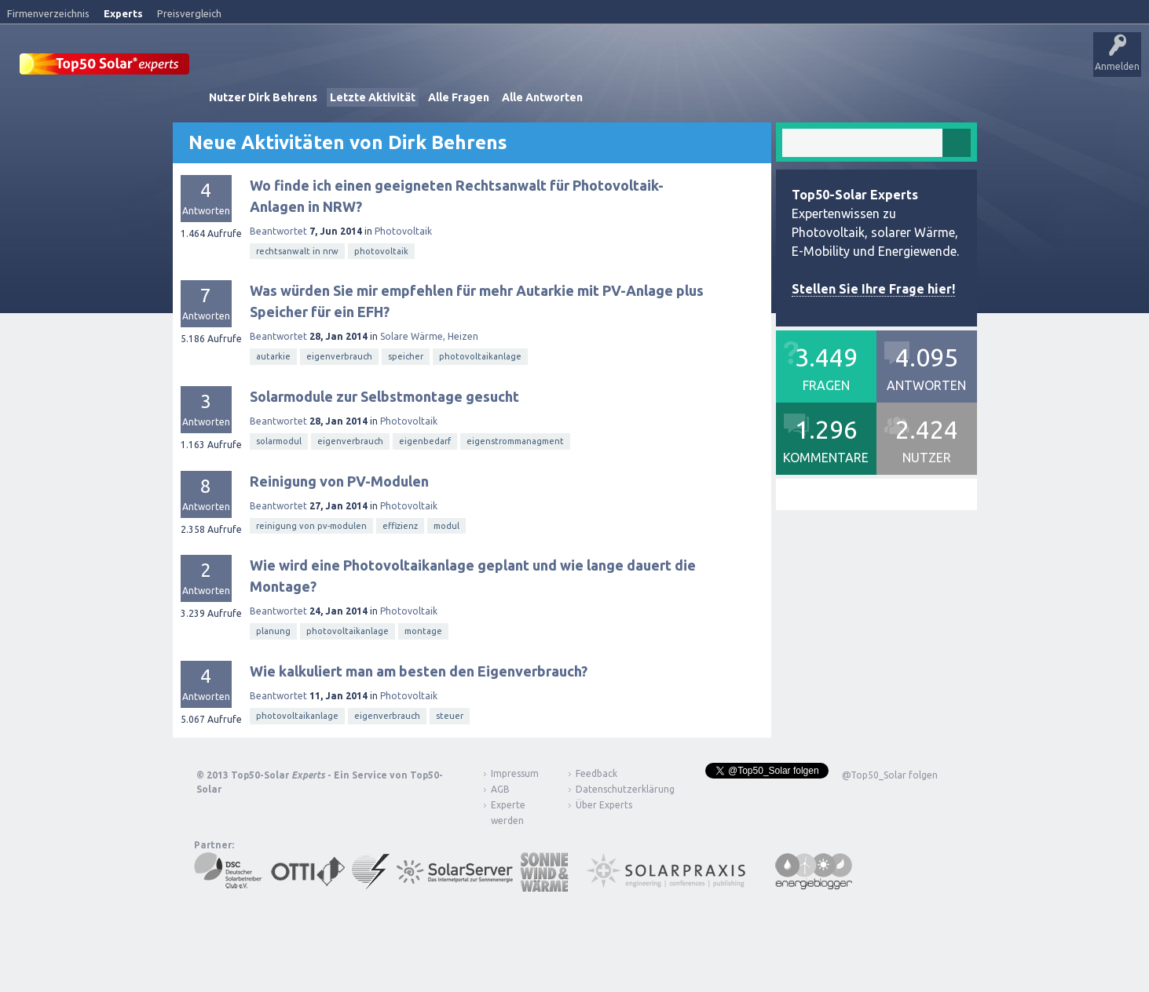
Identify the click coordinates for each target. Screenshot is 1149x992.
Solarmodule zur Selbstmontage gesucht (384, 395)
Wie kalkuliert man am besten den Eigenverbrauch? (418, 669)
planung (273, 629)
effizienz (400, 524)
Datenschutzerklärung (613, 787)
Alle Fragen (458, 95)
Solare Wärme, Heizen (429, 335)
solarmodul (279, 439)
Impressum (515, 772)
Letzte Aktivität (372, 95)
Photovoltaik (403, 229)
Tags (560, 66)
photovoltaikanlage (480, 354)
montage (423, 629)
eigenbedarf (425, 439)
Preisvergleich (189, 13)
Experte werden (508, 811)
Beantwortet (278, 229)
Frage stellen (670, 66)
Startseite (233, 66)
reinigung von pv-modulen (311, 524)
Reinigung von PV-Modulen (339, 479)
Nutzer (609, 66)
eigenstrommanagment (515, 439)
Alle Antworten (542, 95)
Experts (123, 13)
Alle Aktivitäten (409, 66)
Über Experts (782, 66)
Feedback (596, 772)
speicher (405, 354)
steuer (449, 714)
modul (446, 524)
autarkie (273, 354)
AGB (500, 787)
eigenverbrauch (339, 354)
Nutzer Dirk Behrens (263, 95)
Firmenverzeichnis (48, 13)
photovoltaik (381, 249)
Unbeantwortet (493, 66)
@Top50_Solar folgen (890, 773)
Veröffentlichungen (314, 66)
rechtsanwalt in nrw (297, 249)
